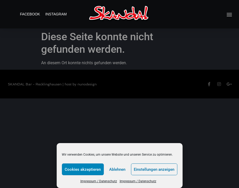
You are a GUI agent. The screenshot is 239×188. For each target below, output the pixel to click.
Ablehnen (117, 169)
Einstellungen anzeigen (154, 169)
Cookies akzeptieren (83, 169)
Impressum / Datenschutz (98, 181)
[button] (229, 14)
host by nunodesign (81, 84)
